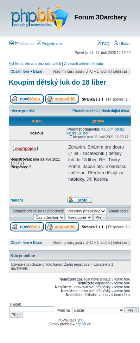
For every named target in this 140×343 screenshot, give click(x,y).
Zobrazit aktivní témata (83, 63)
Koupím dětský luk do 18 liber (57, 82)
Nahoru (17, 200)
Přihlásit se (21, 44)
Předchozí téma (85, 111)
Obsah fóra (20, 71)
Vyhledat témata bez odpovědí (35, 63)
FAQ (103, 44)
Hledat (122, 44)
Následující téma (115, 111)
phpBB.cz (83, 324)
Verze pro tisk (23, 111)
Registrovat (49, 44)
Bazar (38, 71)
